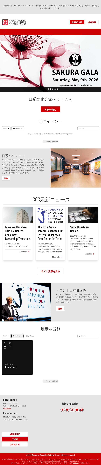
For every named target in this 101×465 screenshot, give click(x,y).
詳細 (6, 178)
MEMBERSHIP (77, 22)
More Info (24, 252)
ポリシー (75, 463)
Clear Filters (30, 336)
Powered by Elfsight (52, 141)
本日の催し (50, 109)
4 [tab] (55, 89)
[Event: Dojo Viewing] (17, 357)
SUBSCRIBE (92, 22)
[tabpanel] (50, 63)
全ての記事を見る (50, 271)
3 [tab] (53, 89)
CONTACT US (15, 444)
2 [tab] (50, 89)
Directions (7, 408)
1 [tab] (48, 89)
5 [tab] (57, 89)
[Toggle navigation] (5, 32)
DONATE (15, 439)
